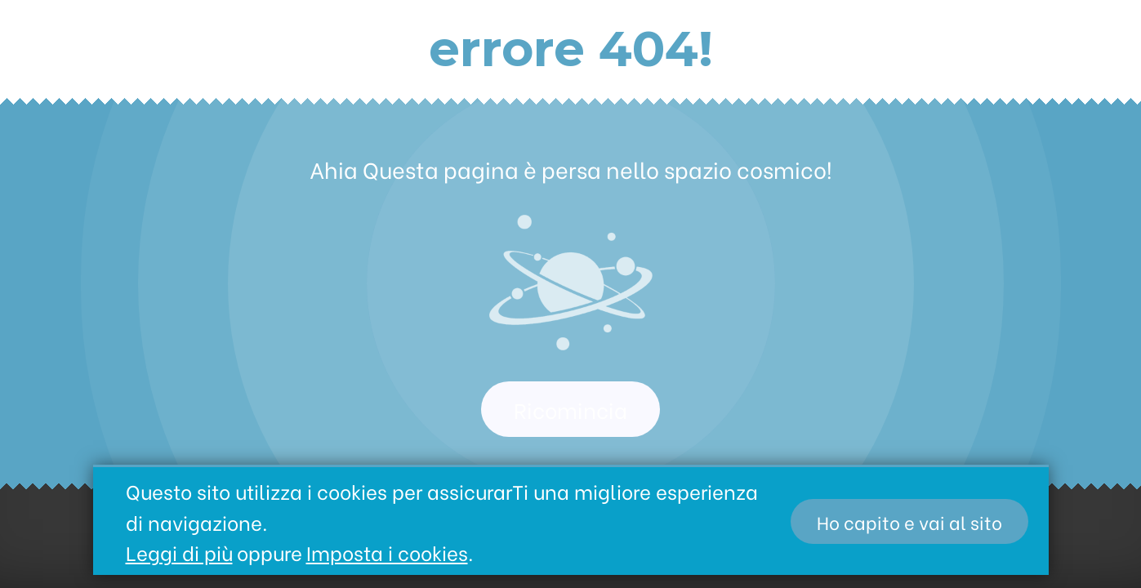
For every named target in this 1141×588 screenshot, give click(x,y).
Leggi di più (179, 551)
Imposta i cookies (387, 551)
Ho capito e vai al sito (909, 521)
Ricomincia (570, 409)
